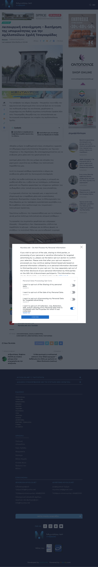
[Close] (82, 247)
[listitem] (49, 281)
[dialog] (49, 283)
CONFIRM (35, 317)
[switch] (72, 285)
